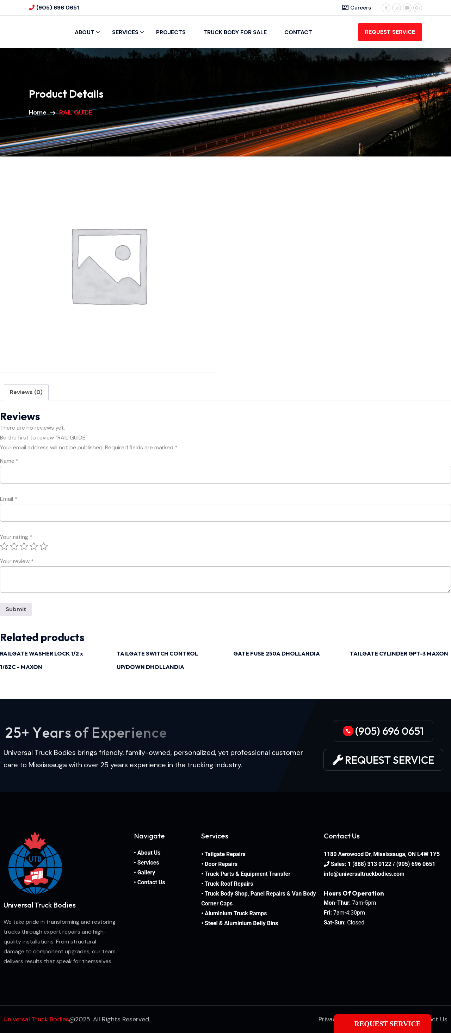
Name (9, 461)
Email (8, 499)
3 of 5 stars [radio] (24, 546)
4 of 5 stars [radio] (34, 546)
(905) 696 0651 (57, 7)
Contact (298, 32)
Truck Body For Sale (235, 32)
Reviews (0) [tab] (26, 392)
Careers (356, 7)
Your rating (16, 537)
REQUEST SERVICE (390, 32)
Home (39, 112)
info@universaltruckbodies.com (364, 874)
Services (125, 32)
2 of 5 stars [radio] (14, 546)
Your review (17, 561)
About (84, 32)
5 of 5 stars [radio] (43, 546)
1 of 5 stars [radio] (4, 546)
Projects (171, 32)
